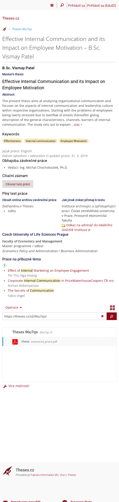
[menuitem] (12, 307)
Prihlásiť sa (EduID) (101, 5)
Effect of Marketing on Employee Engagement (48, 270)
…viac (76, 124)
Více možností (15, 386)
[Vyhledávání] (62, 5)
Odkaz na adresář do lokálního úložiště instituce (87, 227)
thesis (39, 341)
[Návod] (5, 266)
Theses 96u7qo (22, 29)
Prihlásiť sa (76, 5)
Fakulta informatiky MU (45, 475)
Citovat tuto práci (18, 184)
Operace (11, 307)
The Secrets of (31, 290)
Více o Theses (68, 475)
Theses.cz (10, 18)
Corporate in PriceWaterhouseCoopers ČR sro (61, 280)
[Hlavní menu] (52, 5)
